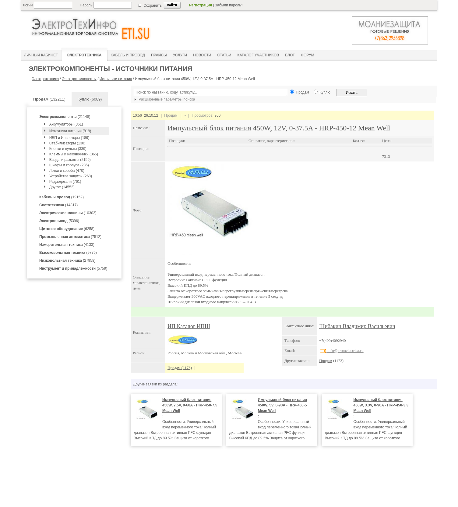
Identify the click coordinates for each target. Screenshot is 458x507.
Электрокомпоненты (79, 79)
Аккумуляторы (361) (66, 124)
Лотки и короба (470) (66, 170)
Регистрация (200, 5)
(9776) (68, 252)
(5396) (59, 221)
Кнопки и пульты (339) (67, 149)
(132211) (49, 99)
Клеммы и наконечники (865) (73, 154)
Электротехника (45, 79)
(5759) (73, 268)
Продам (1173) (179, 367)
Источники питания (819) (70, 131)
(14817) (58, 205)
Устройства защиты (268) (70, 176)
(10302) (67, 213)
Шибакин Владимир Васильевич (357, 326)
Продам (325, 360)
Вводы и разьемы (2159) (70, 160)
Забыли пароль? (229, 5)
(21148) (64, 117)
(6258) (66, 229)
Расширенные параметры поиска (164, 99)
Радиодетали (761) (65, 181)
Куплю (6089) (90, 99)
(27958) (67, 260)
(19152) (61, 197)
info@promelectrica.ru (341, 350)
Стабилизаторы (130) (67, 143)
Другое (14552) (62, 187)
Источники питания (116, 79)
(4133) (66, 245)
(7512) (70, 237)
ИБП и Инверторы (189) (69, 138)
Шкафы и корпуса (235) (69, 165)
